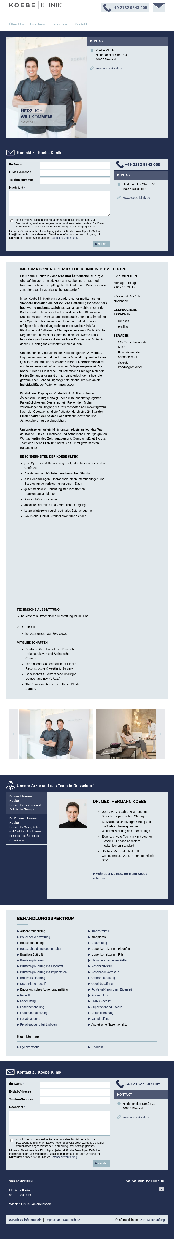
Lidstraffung (99, 943)
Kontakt (81, 24)
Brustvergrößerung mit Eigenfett (41, 966)
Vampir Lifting (100, 1018)
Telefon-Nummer (21, 179)
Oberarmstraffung (103, 978)
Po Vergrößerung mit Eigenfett (111, 989)
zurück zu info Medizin (25, 1220)
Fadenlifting (28, 1001)
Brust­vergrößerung (32, 960)
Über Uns (17, 24)
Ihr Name (16, 164)
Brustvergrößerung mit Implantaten (43, 972)
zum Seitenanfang (152, 1220)
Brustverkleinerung (32, 978)
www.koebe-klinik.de (109, 68)
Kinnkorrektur (100, 931)
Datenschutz (71, 1220)
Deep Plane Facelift (33, 983)
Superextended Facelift (106, 1007)
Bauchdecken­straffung (35, 937)
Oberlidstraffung (102, 983)
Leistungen (60, 24)
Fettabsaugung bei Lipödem (39, 1024)
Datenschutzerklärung (64, 237)
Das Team (38, 24)
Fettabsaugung (30, 1018)
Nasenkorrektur (101, 966)
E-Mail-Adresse (20, 172)
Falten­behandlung (32, 1007)
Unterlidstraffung (102, 1013)
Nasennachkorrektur (105, 972)
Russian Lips (100, 995)
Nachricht (17, 187)
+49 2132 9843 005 (142, 164)
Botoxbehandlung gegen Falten (41, 948)
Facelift (25, 995)
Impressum (53, 1220)
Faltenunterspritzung (34, 1013)
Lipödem (97, 1047)
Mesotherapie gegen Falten (109, 960)
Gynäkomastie (29, 1047)
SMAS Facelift (101, 1001)
